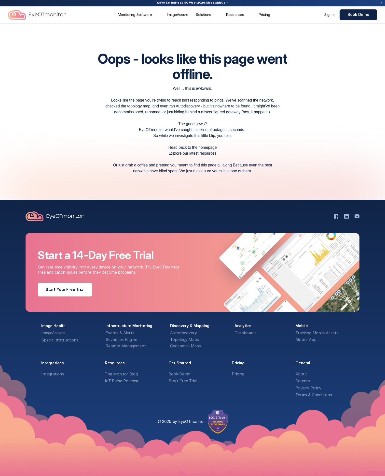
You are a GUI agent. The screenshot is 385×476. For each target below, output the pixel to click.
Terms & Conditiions (313, 395)
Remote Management (126, 346)
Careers (302, 381)
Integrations (52, 374)
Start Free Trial (182, 381)
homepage (207, 147)
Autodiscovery (183, 333)
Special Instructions (59, 340)
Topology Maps (184, 339)
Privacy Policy (308, 388)
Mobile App (305, 339)
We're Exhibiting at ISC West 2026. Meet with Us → (192, 2)
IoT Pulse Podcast (121, 381)
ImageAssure (53, 333)
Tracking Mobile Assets (316, 333)
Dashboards (245, 333)
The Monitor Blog (121, 374)
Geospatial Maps (185, 346)
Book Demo (179, 374)
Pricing (238, 374)
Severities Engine (121, 339)
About (301, 374)
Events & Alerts (120, 333)
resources (208, 153)
